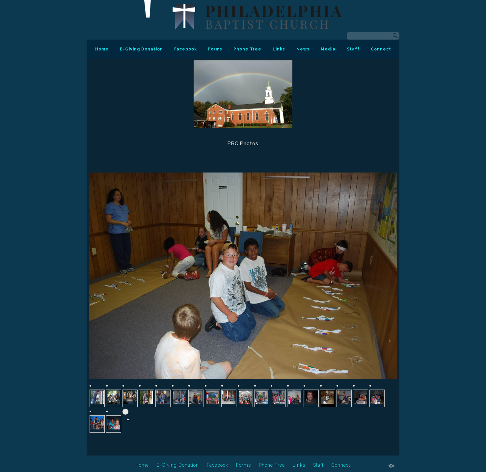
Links (279, 49)
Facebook (185, 49)
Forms (215, 49)
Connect (381, 49)
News (303, 49)
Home (102, 49)
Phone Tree (247, 49)
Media (328, 49)
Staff (353, 49)
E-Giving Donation (141, 49)
